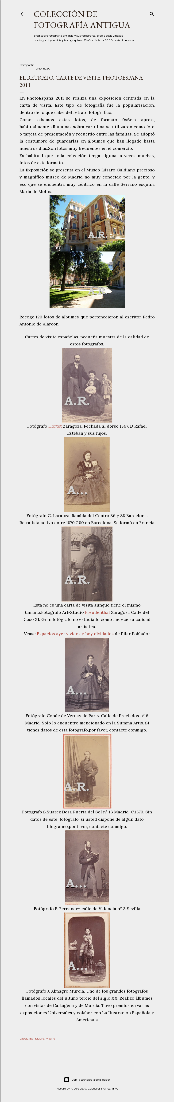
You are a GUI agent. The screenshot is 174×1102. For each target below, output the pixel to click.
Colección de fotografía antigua (82, 19)
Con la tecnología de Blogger (87, 1080)
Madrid (50, 1038)
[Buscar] (152, 13)
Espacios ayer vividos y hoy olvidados (75, 633)
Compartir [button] (26, 65)
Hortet (55, 426)
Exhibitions (36, 1038)
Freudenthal (98, 612)
